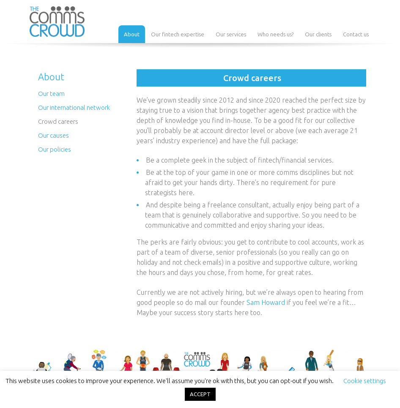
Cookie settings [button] (364, 380)
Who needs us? (275, 34)
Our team (51, 93)
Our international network (74, 107)
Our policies (54, 149)
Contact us (356, 34)
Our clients (318, 34)
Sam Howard (266, 302)
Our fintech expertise (177, 34)
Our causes (53, 135)
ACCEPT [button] (200, 394)
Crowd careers (58, 121)
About (132, 34)
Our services (231, 34)
